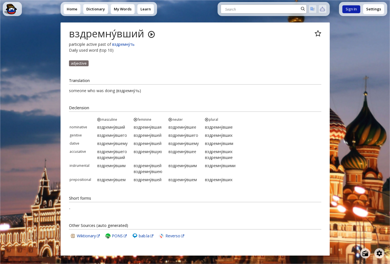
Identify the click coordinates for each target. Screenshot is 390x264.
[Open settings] (379, 253)
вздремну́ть (123, 44)
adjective (79, 63)
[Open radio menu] (365, 253)
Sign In (351, 9)
